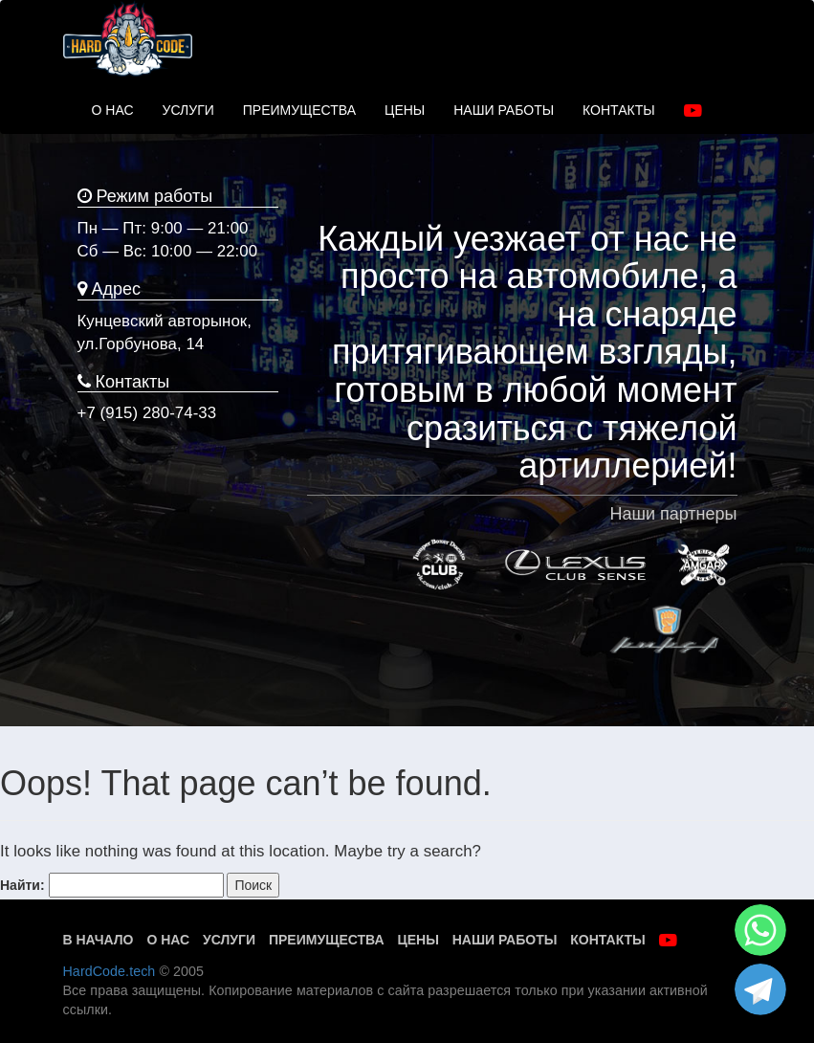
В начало (98, 939)
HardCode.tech (109, 971)
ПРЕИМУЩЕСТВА (299, 110)
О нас (167, 939)
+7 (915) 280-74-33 (147, 413)
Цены (417, 939)
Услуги (229, 939)
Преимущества (327, 939)
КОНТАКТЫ (619, 110)
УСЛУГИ (188, 110)
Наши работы (505, 939)
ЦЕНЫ (405, 110)
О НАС (113, 110)
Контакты (607, 939)
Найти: (22, 885)
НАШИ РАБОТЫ (503, 110)
